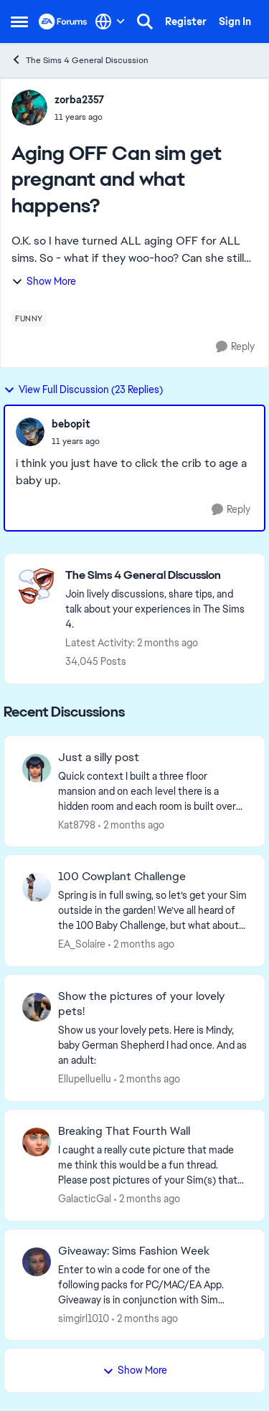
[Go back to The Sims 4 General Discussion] (157, 575)
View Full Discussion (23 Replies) (83, 389)
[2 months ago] (131, 824)
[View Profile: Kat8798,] (36, 768)
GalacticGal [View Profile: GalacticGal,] (84, 1198)
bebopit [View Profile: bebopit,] (71, 423)
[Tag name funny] (29, 318)
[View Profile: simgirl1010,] (36, 1261)
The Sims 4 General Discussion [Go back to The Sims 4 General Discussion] (79, 60)
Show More (43, 281)
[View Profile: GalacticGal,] (36, 1142)
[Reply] (235, 347)
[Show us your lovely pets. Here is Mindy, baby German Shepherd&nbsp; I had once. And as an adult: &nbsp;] (152, 1045)
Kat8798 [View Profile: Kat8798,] (76, 824)
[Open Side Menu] (19, 21)
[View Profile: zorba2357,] (29, 108)
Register (186, 21)
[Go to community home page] (63, 21)
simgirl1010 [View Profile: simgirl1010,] (83, 1317)
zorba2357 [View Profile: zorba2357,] (79, 99)
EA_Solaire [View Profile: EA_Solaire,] (81, 944)
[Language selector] (110, 21)
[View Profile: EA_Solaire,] (36, 887)
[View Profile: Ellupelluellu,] (36, 1007)
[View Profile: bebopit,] (30, 431)
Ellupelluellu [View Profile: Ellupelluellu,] (84, 1078)
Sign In (235, 21)
